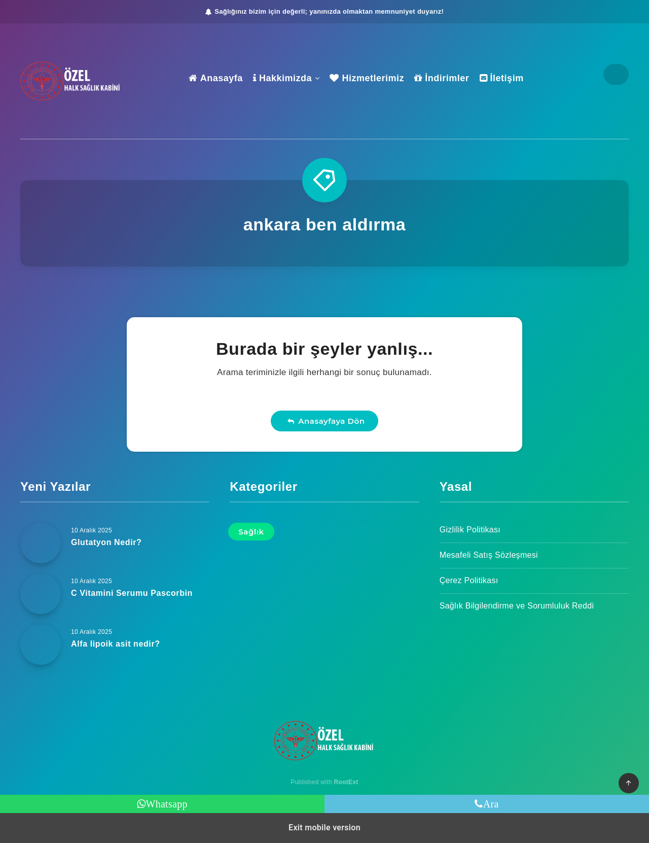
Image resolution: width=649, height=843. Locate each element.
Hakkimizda (282, 78)
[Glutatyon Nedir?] (40, 543)
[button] (629, 783)
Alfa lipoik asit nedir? (115, 643)
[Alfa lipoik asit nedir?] (40, 644)
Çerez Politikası (469, 580)
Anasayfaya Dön (326, 421)
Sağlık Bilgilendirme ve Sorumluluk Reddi (517, 605)
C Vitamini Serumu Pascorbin (132, 593)
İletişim (502, 78)
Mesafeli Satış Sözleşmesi (489, 555)
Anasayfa (215, 78)
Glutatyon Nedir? (106, 542)
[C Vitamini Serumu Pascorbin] (40, 594)
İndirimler (441, 78)
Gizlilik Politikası (470, 529)
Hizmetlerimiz (367, 78)
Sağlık (251, 531)
